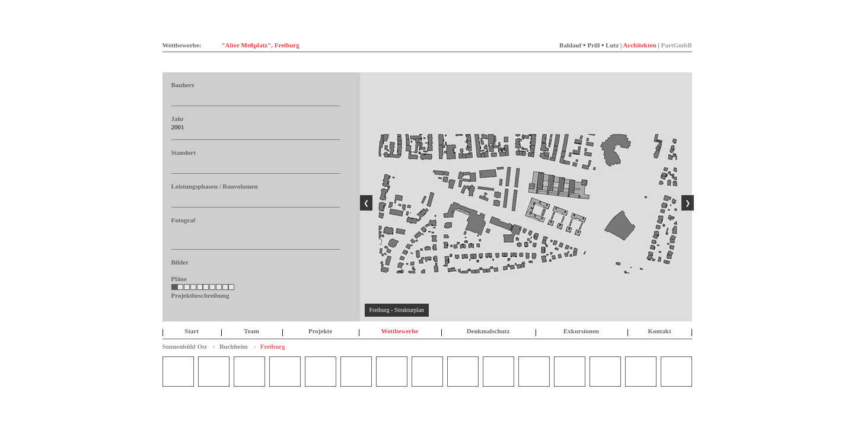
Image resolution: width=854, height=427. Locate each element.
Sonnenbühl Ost (185, 346)
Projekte (320, 330)
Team (251, 330)
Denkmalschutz (488, 330)
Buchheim (233, 346)
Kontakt (659, 330)
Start (191, 330)
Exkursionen (581, 330)
